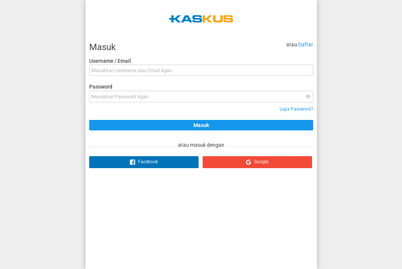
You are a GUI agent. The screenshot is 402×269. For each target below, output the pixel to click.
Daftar (305, 44)
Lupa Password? (296, 109)
